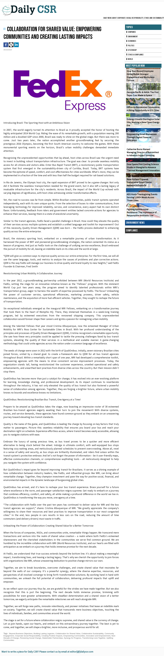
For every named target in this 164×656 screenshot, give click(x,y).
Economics (131, 41)
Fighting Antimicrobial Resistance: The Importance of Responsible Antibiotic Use (143, 214)
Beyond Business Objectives (21, 633)
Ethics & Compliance (135, 56)
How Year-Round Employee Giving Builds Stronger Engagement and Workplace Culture (142, 78)
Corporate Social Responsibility (39, 636)
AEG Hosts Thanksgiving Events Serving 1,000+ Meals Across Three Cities (143, 199)
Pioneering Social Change (50, 638)
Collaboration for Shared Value (71, 633)
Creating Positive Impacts (65, 636)
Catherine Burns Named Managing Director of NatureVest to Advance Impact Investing (143, 154)
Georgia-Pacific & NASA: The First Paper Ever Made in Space (142, 95)
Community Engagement (14, 636)
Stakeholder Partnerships (73, 638)
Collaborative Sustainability (97, 633)
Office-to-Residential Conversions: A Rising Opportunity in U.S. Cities (143, 110)
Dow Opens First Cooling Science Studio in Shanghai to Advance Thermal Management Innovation (143, 169)
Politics (130, 46)
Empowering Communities (88, 636)
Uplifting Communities (26, 640)
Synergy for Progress (94, 638)
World (129, 60)
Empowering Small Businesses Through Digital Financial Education (141, 138)
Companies (131, 32)
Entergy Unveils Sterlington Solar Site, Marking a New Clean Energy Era (142, 123)
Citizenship (131, 51)
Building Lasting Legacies (46, 633)
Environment (132, 37)
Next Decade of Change (27, 638)
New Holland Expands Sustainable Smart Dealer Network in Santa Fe (143, 185)
